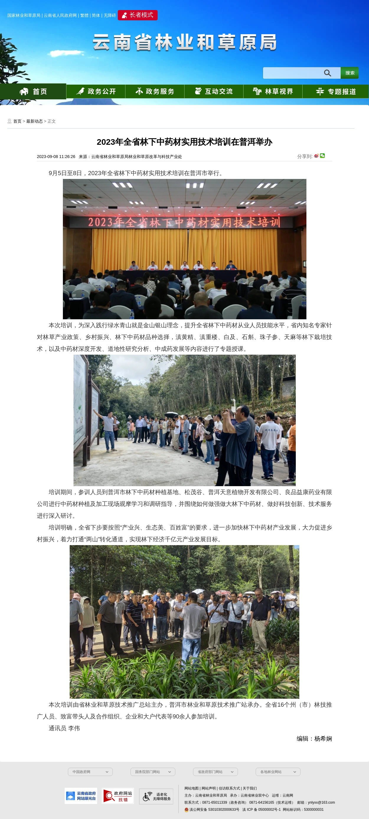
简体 (96, 15)
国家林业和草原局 (23, 15)
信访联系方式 (229, 788)
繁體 (84, 15)
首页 (17, 121)
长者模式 (141, 14)
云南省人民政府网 (60, 15)
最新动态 (34, 121)
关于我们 (250, 788)
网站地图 (191, 788)
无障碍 (110, 15)
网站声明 (209, 788)
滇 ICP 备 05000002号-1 (261, 810)
